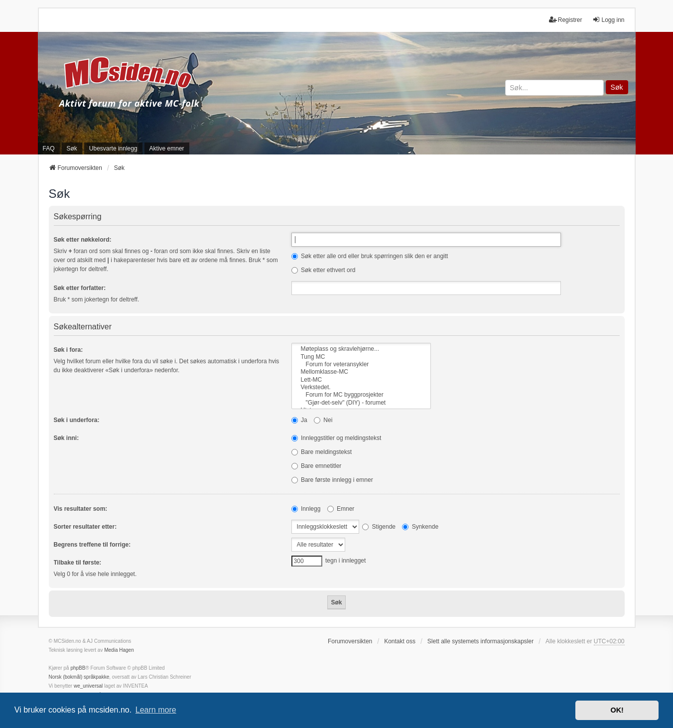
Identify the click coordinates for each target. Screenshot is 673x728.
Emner (341, 508)
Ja (299, 420)
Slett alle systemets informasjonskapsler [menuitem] (480, 641)
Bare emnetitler (316, 465)
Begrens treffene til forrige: (92, 544)
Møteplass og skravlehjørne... (361, 349)
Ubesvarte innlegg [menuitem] (113, 148)
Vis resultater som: (81, 508)
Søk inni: (66, 438)
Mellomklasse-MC (361, 372)
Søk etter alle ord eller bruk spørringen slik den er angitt (369, 256)
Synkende (420, 526)
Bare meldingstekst (321, 451)
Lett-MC (361, 380)
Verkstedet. (361, 387)
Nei (323, 420)
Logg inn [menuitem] (608, 19)
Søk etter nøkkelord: (83, 239)
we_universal (88, 686)
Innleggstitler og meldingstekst (336, 438)
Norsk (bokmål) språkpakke (79, 677)
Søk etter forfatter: (80, 288)
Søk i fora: (68, 349)
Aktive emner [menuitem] (166, 148)
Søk (617, 87)
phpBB (77, 668)
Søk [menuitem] (72, 148)
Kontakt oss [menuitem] (399, 641)
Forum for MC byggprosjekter (361, 395)
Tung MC (361, 357)
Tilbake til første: (78, 562)
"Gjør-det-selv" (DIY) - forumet (361, 403)
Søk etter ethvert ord (323, 270)
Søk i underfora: (77, 420)
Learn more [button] (155, 710)
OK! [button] (616, 710)
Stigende (379, 526)
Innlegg (306, 508)
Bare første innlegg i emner (332, 479)
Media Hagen (119, 650)
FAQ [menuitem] (49, 148)
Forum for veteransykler (361, 364)
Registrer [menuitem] (565, 19)
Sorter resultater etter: (85, 526)
